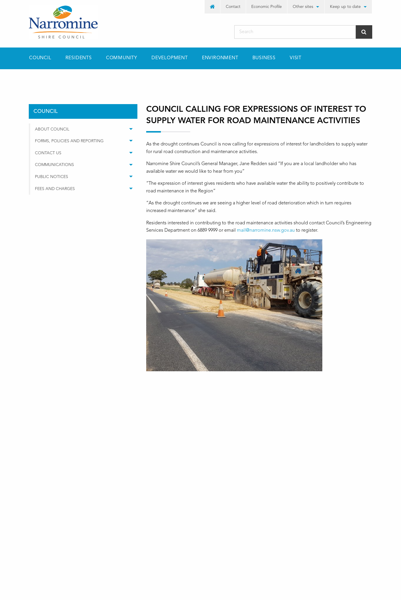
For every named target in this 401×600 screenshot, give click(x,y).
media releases (104, 79)
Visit (295, 58)
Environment (220, 58)
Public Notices (51, 177)
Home (34, 79)
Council (40, 58)
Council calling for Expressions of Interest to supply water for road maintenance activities (221, 79)
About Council (52, 129)
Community (121, 58)
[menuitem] (212, 6)
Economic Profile (266, 7)
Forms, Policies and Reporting (69, 141)
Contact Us (48, 153)
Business (264, 58)
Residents (78, 58)
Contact (233, 7)
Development (169, 58)
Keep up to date (345, 7)
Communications (54, 165)
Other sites (303, 7)
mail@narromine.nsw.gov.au (266, 230)
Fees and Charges (55, 189)
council (65, 79)
